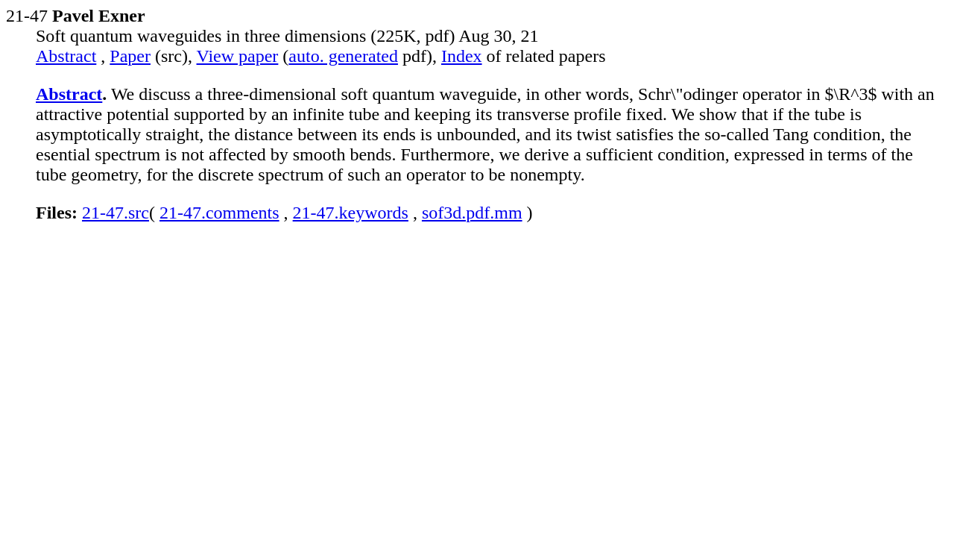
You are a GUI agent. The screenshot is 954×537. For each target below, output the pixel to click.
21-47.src (115, 212)
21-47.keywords (350, 212)
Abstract (66, 56)
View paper (238, 56)
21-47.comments (219, 212)
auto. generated (343, 56)
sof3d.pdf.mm (472, 212)
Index (461, 56)
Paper (130, 56)
